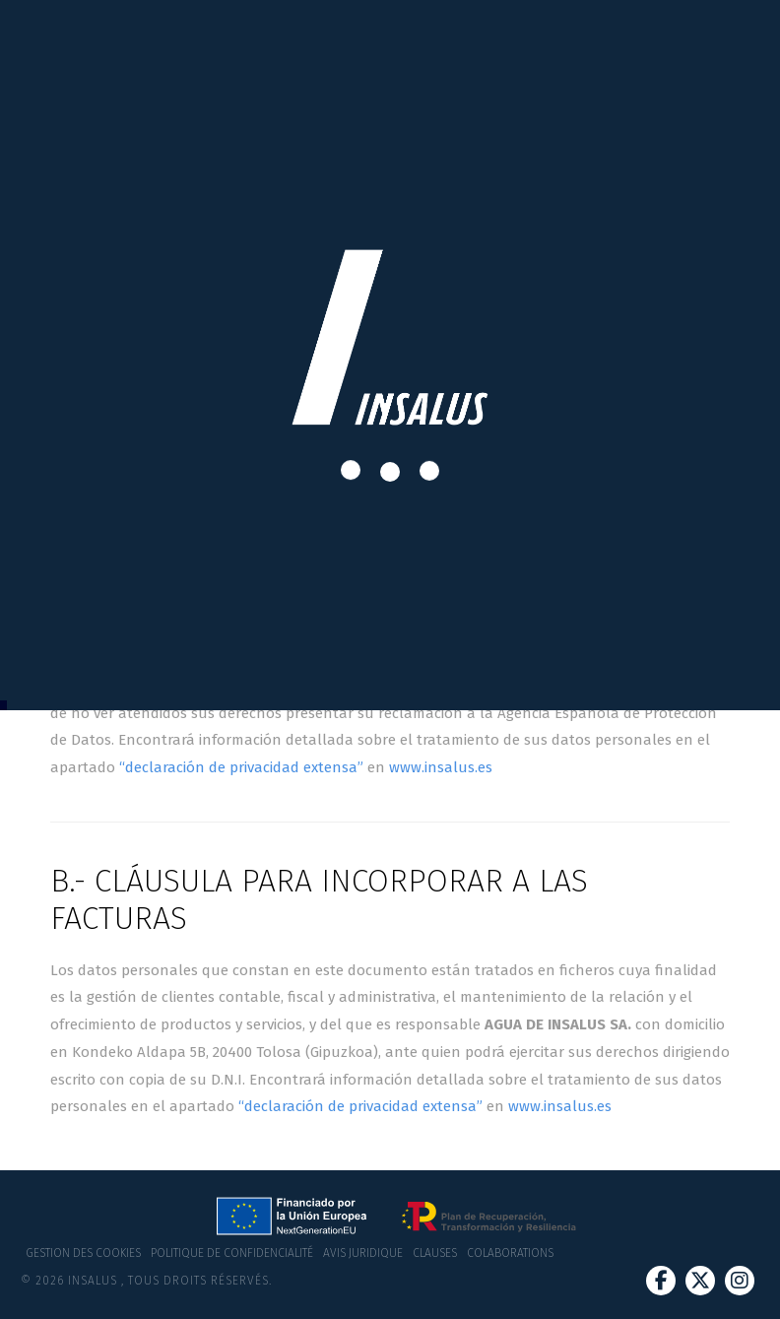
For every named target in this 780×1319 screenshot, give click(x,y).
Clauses (435, 1253)
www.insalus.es (440, 767)
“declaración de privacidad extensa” (241, 767)
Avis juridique (363, 1253)
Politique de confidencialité (232, 1253)
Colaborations (510, 1253)
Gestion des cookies (83, 1253)
